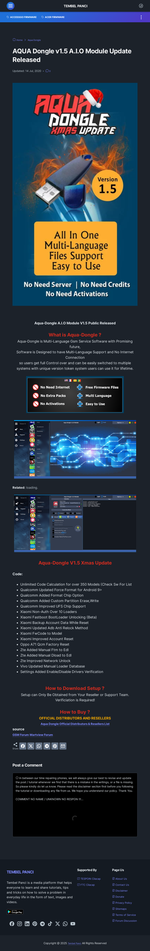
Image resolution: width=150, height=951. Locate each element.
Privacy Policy (124, 902)
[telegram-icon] (42, 924)
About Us (121, 878)
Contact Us (122, 885)
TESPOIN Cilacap (92, 878)
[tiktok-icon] (50, 924)
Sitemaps (121, 909)
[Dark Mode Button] (141, 6)
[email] (62, 746)
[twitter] (30, 746)
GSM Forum (22, 735)
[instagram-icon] (19, 924)
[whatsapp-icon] (65, 924)
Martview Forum (47, 735)
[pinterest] (54, 746)
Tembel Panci (75, 6)
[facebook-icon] (12, 924)
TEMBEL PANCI (26, 871)
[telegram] (46, 746)
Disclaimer (122, 890)
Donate (119, 896)
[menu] (10, 6)
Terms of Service (126, 915)
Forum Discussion (127, 920)
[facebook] (22, 746)
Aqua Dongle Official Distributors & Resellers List (75, 724)
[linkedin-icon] (27, 924)
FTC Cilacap (88, 885)
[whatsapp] (38, 746)
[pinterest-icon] (34, 924)
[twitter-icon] (57, 924)
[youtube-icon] (73, 924)
